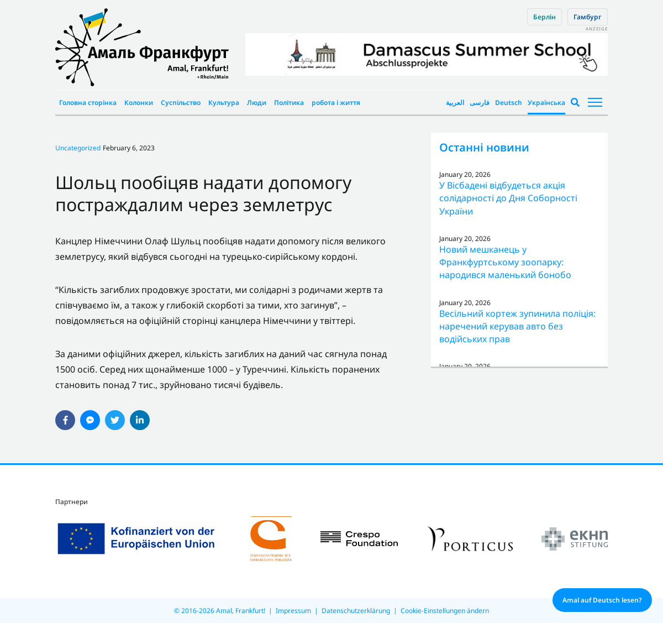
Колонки (138, 102)
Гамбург (587, 17)
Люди (256, 102)
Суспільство (181, 102)
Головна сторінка (88, 102)
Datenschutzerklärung (356, 610)
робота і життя (336, 102)
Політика (289, 102)
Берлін (544, 17)
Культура (223, 102)
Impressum (293, 610)
